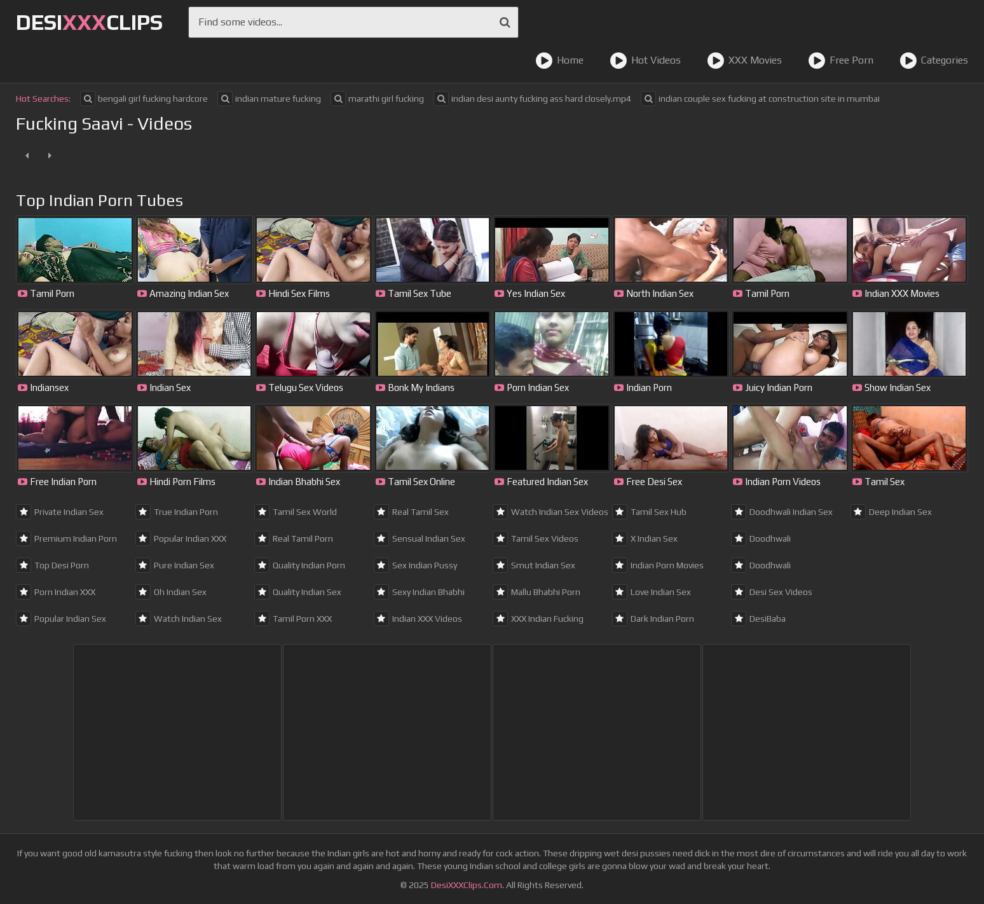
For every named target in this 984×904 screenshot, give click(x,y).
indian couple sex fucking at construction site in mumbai (760, 98)
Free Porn (840, 60)
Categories (933, 60)
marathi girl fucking (377, 98)
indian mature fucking (269, 98)
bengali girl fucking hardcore (144, 98)
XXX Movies (744, 60)
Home (559, 60)
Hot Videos (645, 60)
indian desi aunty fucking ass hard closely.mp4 (532, 98)
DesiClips (89, 22)
